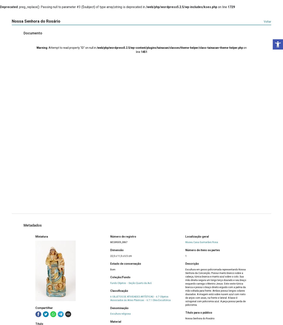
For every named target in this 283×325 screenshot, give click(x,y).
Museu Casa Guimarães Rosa (201, 242)
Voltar (267, 21)
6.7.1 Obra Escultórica (159, 300)
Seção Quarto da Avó (140, 283)
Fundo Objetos (118, 283)
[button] (278, 44)
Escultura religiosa (120, 313)
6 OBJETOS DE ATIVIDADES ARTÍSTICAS (131, 296)
